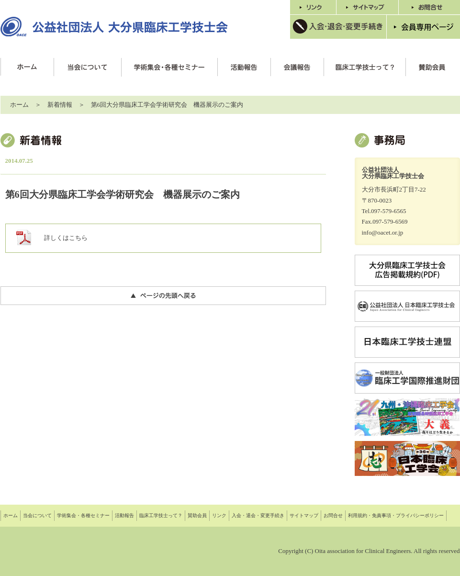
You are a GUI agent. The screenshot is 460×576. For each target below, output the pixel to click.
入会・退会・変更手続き (258, 515)
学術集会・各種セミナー (83, 515)
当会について (37, 515)
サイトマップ (304, 515)
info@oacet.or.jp (383, 232)
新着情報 (59, 104)
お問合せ (333, 515)
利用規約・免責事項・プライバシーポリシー (396, 515)
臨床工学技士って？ (160, 515)
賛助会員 (197, 515)
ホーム (19, 104)
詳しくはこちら (66, 237)
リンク (219, 515)
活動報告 (124, 515)
